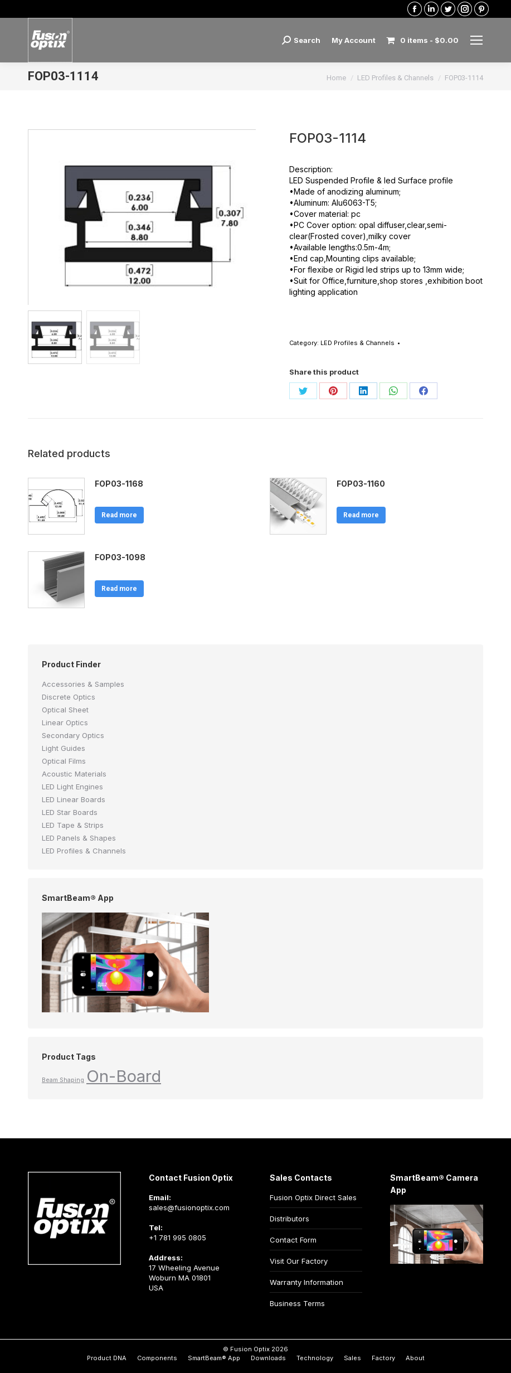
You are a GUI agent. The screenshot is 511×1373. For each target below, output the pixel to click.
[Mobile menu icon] (476, 40)
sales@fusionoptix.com (189, 1207)
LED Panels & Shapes (79, 837)
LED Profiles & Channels (357, 343)
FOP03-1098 (120, 557)
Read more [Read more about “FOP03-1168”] (119, 515)
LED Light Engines (72, 786)
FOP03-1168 (119, 483)
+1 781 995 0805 (177, 1237)
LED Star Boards (70, 812)
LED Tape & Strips (73, 825)
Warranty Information (306, 1282)
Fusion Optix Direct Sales (313, 1197)
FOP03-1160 (361, 483)
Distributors (289, 1218)
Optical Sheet (65, 709)
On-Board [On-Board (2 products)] (123, 1076)
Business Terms (297, 1303)
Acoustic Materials (74, 773)
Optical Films (64, 760)
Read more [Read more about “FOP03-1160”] (361, 515)
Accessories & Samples (83, 684)
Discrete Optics (68, 696)
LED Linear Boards (73, 799)
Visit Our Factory (299, 1260)
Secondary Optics (73, 735)
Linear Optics (65, 722)
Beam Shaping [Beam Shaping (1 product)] (63, 1080)
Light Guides (63, 748)
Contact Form (293, 1239)
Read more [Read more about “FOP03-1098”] (119, 589)
